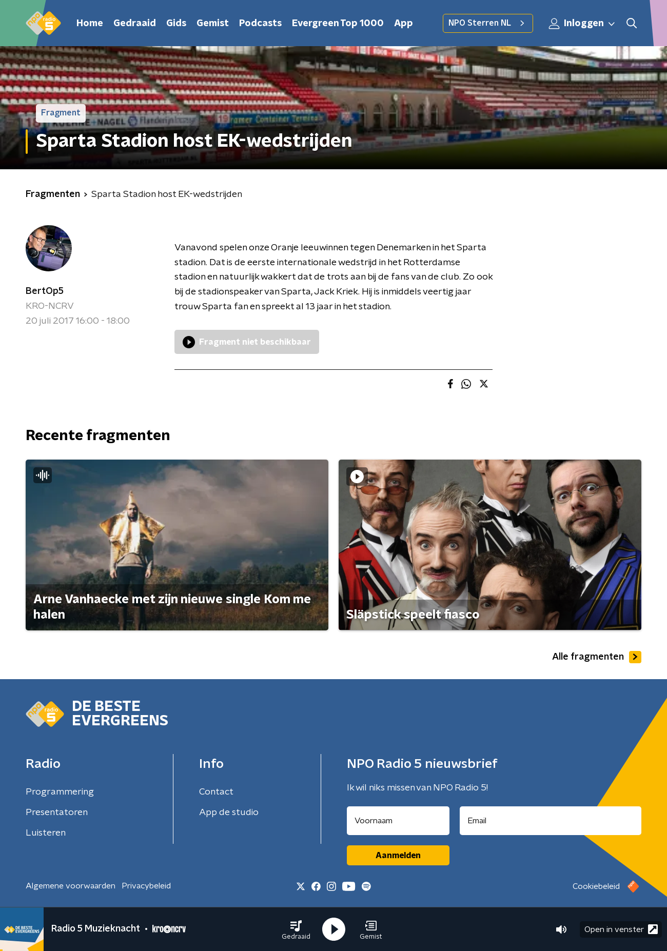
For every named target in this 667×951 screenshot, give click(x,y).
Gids (176, 23)
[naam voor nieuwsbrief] (398, 820)
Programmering (60, 792)
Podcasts (260, 23)
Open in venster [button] (621, 929)
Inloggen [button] (582, 23)
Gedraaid (134, 23)
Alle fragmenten (596, 657)
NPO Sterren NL (487, 23)
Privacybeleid (146, 886)
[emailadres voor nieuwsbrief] (551, 820)
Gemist (213, 23)
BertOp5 (45, 291)
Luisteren (46, 833)
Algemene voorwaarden (70, 886)
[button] (296, 929)
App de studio (229, 812)
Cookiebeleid (596, 886)
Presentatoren (57, 812)
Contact (216, 792)
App (403, 23)
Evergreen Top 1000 (338, 23)
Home (89, 23)
